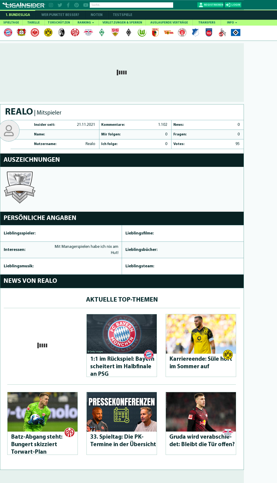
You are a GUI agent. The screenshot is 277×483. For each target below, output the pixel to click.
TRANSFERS (206, 22)
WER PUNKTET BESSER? (60, 15)
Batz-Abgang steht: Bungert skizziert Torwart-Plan (36, 444)
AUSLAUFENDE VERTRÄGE (169, 22)
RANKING (86, 22)
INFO (232, 22)
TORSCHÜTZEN (59, 22)
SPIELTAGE (11, 22)
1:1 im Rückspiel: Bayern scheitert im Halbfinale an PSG (122, 366)
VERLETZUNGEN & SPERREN (122, 22)
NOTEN (96, 15)
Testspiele (122, 15)
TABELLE (33, 22)
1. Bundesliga (17, 15)
